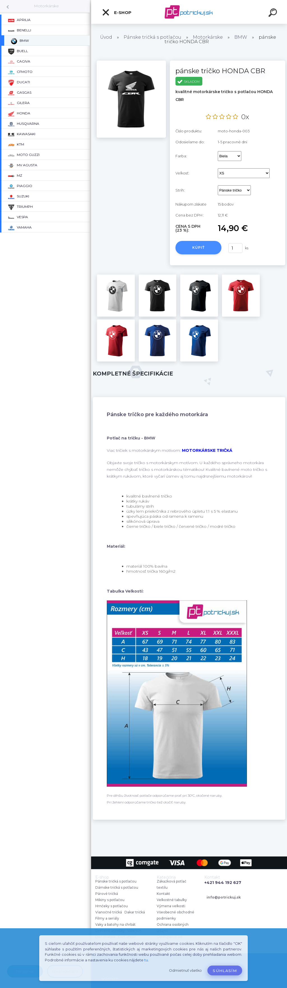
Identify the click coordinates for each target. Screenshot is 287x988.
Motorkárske (46, 5)
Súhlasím (225, 970)
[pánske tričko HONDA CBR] (131, 62)
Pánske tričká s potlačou (152, 37)
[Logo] (189, 12)
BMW (240, 37)
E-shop (116, 12)
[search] (274, 13)
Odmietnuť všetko (185, 970)
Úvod (106, 37)
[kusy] (235, 248)
